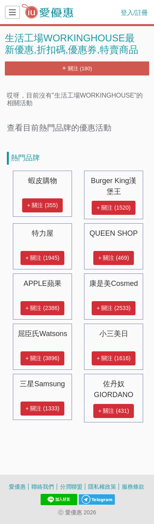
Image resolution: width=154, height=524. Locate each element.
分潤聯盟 (71, 486)
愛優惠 (17, 486)
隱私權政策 (102, 486)
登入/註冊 (134, 12)
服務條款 (133, 486)
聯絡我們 (42, 486)
